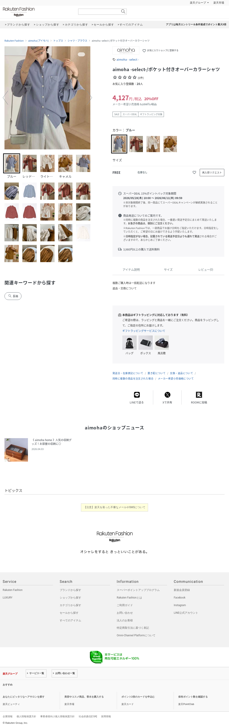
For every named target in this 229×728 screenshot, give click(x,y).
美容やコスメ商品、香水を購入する (84, 696)
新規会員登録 (182, 590)
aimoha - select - (128, 59)
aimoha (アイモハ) (38, 40)
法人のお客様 (125, 620)
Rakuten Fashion (37, 12)
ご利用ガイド (125, 605)
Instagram (180, 605)
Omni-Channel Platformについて (136, 635)
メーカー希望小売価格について (176, 378)
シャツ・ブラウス (77, 40)
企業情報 (8, 716)
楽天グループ (198, 2)
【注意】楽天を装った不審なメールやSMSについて (115, 507)
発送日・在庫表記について (127, 373)
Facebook (179, 597)
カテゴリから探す (70, 605)
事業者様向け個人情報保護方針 (57, 716)
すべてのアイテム (70, 620)
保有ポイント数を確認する (193, 696)
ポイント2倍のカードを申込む (138, 696)
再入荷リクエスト (212, 172)
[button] (5, 98)
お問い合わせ (125, 612)
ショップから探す (70, 597)
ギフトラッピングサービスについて (143, 331)
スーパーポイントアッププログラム (138, 590)
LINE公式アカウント (186, 612)
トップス (58, 40)
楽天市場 (218, 2)
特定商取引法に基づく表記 (133, 627)
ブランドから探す (70, 590)
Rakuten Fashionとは (129, 597)
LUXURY (8, 597)
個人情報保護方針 (26, 716)
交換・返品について (181, 373)
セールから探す (69, 612)
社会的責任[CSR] (88, 716)
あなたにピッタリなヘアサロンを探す (24, 696)
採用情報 (106, 716)
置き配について (156, 373)
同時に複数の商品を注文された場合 (132, 378)
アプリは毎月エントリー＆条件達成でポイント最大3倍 (196, 24)
